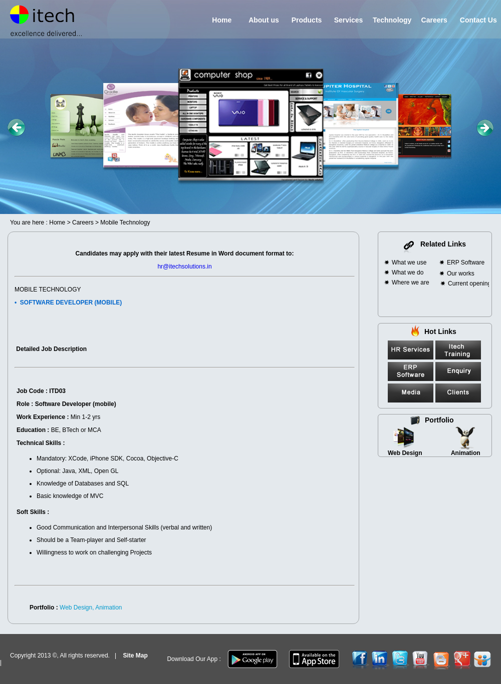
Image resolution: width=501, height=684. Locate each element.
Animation (465, 453)
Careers (430, 20)
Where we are (410, 282)
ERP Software (465, 262)
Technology (391, 20)
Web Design (405, 453)
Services (345, 20)
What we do (407, 272)
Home (215, 20)
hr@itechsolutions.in (184, 266)
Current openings (471, 283)
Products (304, 20)
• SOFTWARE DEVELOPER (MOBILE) (68, 302)
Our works (460, 273)
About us (261, 20)
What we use (409, 262)
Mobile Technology (125, 222)
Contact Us (476, 20)
